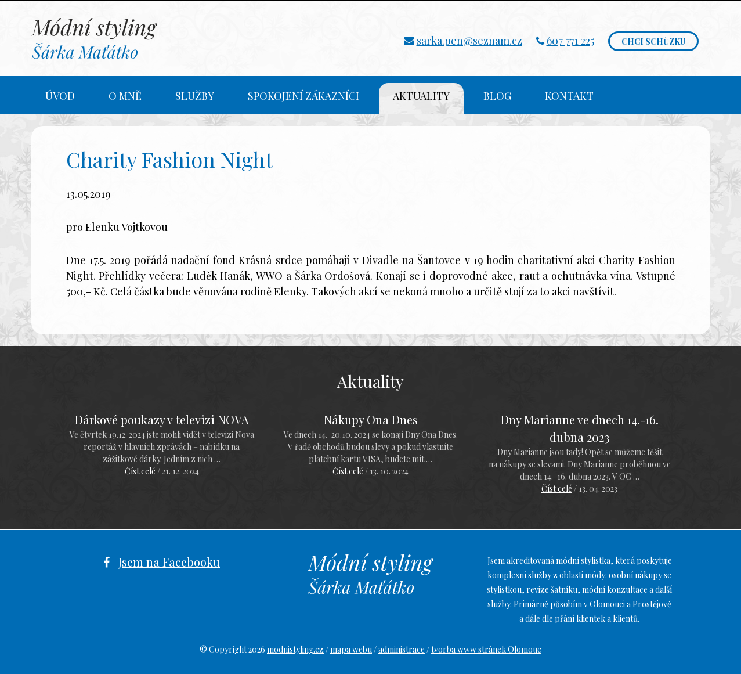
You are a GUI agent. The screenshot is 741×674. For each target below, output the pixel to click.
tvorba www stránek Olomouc (486, 649)
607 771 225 (570, 41)
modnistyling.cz (295, 649)
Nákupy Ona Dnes (371, 419)
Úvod (60, 96)
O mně (125, 96)
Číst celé (140, 471)
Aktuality (421, 96)
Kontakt (569, 96)
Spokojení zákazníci (303, 96)
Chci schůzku (653, 41)
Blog (497, 96)
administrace (401, 649)
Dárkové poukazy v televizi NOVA (162, 419)
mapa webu (351, 649)
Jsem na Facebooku (169, 562)
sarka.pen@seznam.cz (469, 41)
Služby (194, 96)
